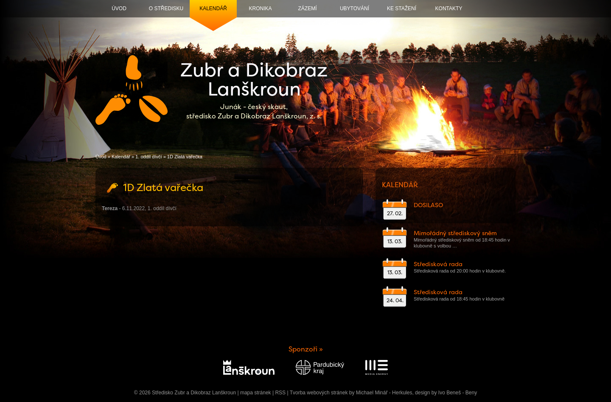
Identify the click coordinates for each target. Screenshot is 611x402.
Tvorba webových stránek (319, 393)
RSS (280, 393)
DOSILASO (428, 205)
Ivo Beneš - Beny (457, 393)
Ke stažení (401, 8)
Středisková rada (438, 264)
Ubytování (354, 8)
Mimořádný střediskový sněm (455, 233)
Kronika (260, 8)
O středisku (166, 8)
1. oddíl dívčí (148, 156)
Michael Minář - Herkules (384, 393)
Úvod (119, 8)
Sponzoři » (306, 349)
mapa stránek (255, 393)
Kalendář (213, 8)
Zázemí (307, 8)
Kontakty (448, 8)
